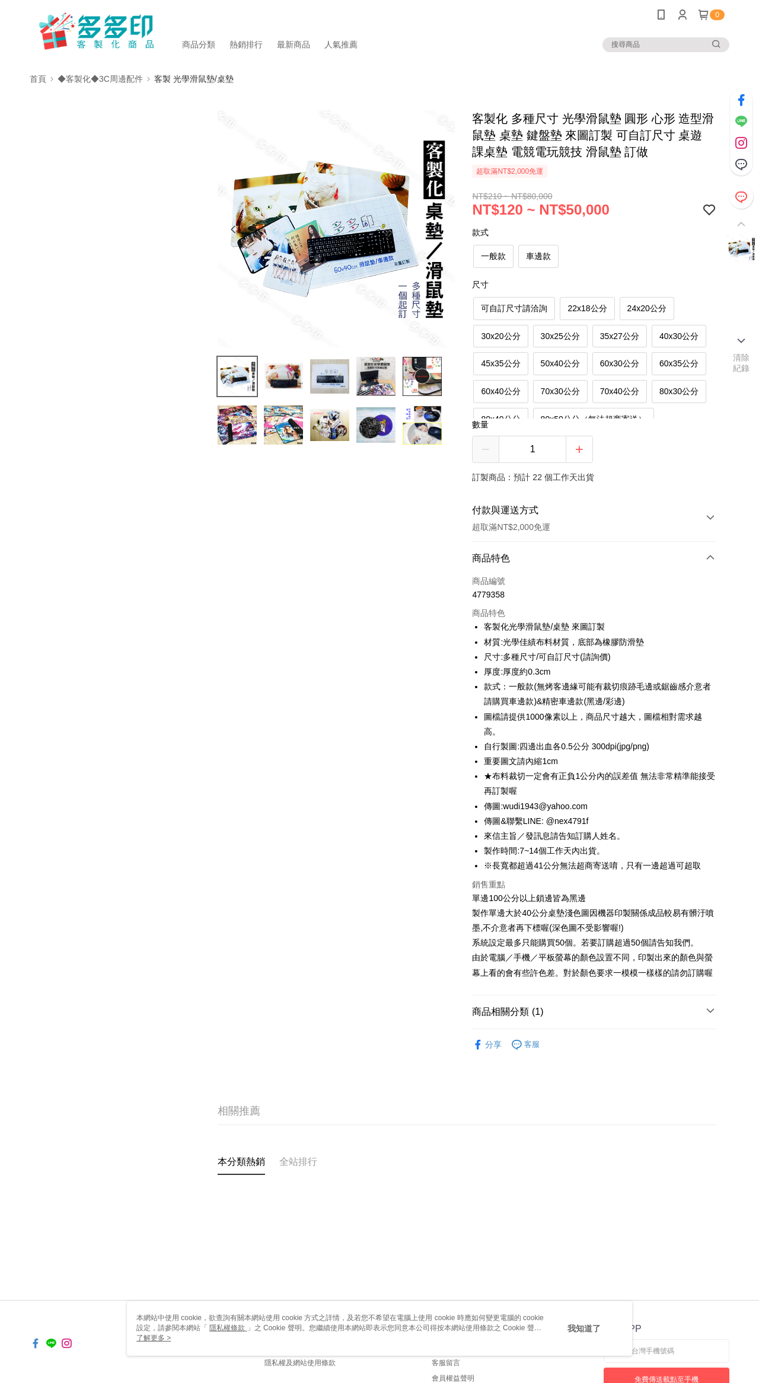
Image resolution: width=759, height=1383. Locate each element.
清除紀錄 (741, 363)
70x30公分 (560, 391)
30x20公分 (500, 336)
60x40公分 (500, 391)
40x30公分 (679, 336)
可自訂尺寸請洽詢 (514, 308)
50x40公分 (560, 363)
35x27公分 (619, 336)
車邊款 (538, 256)
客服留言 (446, 1363)
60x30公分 (619, 363)
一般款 (493, 256)
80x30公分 (679, 391)
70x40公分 (619, 391)
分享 (487, 1045)
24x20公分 (646, 308)
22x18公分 (587, 308)
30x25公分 (560, 336)
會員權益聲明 (453, 1378)
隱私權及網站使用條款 (300, 1363)
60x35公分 (679, 363)
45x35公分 (500, 363)
